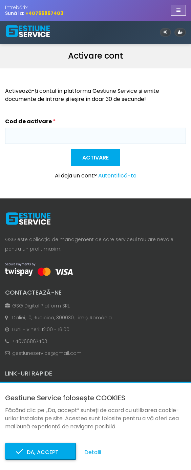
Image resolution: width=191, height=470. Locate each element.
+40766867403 (29, 341)
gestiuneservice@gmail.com (47, 353)
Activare (95, 158)
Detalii (92, 452)
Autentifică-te (117, 175)
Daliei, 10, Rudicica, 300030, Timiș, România (62, 317)
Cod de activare (28, 121)
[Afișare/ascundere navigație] (178, 10)
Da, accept (41, 452)
